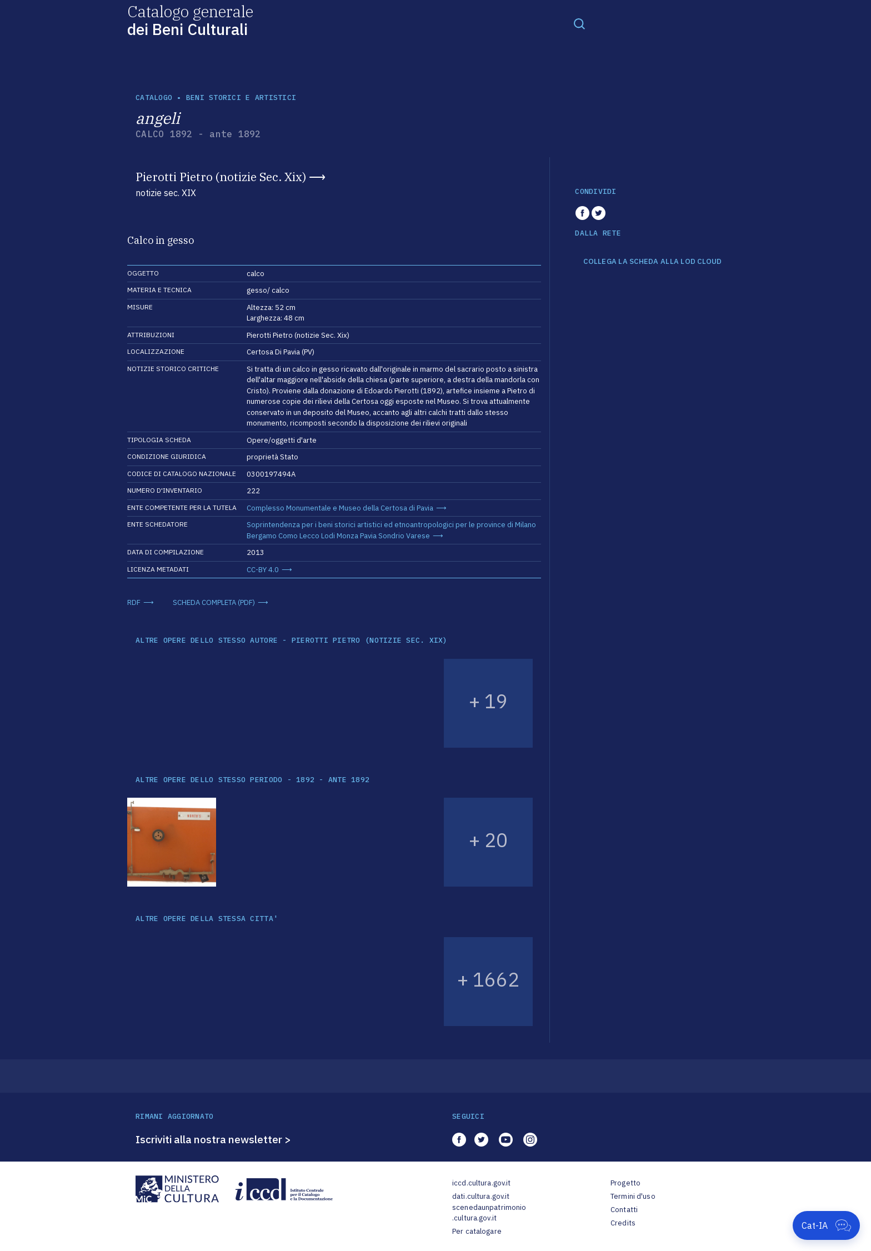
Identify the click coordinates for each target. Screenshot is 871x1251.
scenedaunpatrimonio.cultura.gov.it (489, 1213)
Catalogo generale (190, 19)
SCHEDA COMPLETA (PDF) (214, 602)
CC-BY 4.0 (263, 569)
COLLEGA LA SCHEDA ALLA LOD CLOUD (652, 261)
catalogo (154, 97)
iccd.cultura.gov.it (481, 1183)
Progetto (625, 1183)
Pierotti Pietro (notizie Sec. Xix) (221, 176)
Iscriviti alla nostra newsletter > (213, 1139)
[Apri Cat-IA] (826, 1225)
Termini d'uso (632, 1196)
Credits (622, 1223)
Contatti (624, 1209)
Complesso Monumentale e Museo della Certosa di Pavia (340, 508)
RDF (134, 602)
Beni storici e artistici (241, 97)
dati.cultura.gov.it (480, 1196)
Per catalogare (477, 1231)
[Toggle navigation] (579, 23)
